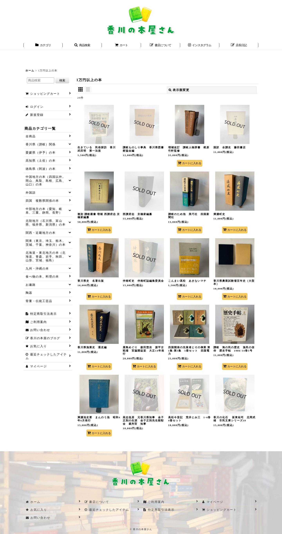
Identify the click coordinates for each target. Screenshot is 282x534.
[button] (82, 45)
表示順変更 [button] (179, 90)
